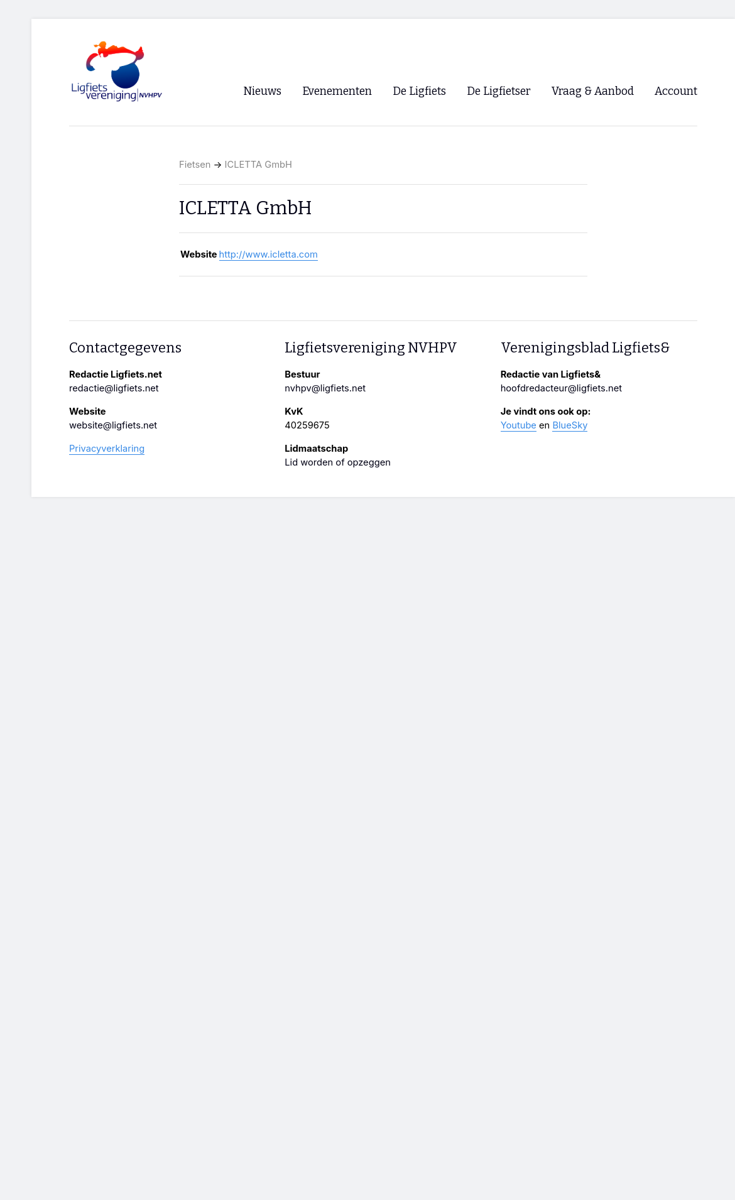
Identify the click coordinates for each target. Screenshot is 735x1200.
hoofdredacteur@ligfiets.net (561, 388)
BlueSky (569, 425)
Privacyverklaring (106, 448)
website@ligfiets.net (113, 425)
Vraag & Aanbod (593, 91)
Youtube (518, 425)
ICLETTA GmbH (258, 164)
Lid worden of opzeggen (338, 462)
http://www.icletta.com (268, 254)
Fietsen (194, 164)
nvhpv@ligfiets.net (325, 388)
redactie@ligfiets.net (114, 388)
